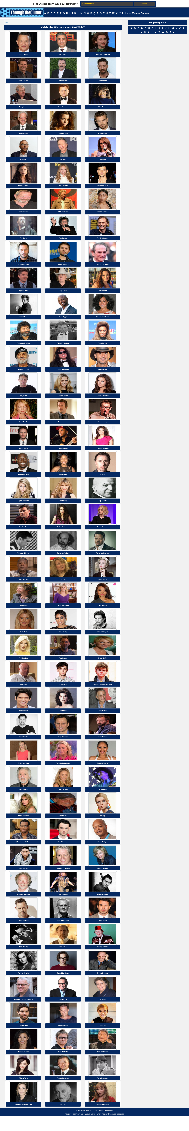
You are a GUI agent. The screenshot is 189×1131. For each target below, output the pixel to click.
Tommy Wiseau (63, 374)
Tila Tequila (102, 614)
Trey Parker (63, 667)
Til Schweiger (63, 1040)
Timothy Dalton (63, 347)
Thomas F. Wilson (63, 880)
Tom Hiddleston (102, 241)
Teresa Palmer (63, 401)
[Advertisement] (146, 71)
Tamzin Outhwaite (63, 773)
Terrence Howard (102, 560)
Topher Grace (23, 294)
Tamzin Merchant (102, 1119)
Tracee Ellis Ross (102, 321)
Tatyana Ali (63, 481)
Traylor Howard (102, 880)
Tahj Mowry (23, 880)
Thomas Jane (63, 427)
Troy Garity (23, 747)
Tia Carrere (102, 294)
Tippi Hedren (102, 587)
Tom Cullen (102, 933)
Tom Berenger (102, 640)
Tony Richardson (63, 933)
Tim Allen (63, 161)
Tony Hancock (102, 1093)
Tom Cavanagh (23, 933)
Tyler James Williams (23, 853)
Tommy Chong (23, 374)
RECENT (68, 1129)
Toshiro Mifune (102, 906)
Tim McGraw (102, 374)
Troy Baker (23, 614)
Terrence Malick (63, 560)
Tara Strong (63, 507)
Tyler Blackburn (63, 986)
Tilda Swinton (63, 214)
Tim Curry (23, 241)
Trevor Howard (102, 986)
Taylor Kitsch (23, 454)
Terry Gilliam (23, 214)
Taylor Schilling (23, 773)
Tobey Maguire (62, 268)
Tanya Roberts (23, 827)
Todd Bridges (103, 853)
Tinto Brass (63, 960)
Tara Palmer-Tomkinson (23, 1119)
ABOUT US (89, 1129)
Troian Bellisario (63, 534)
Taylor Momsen (23, 507)
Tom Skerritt (23, 800)
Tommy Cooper (102, 960)
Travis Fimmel (23, 268)
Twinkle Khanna (102, 454)
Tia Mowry (63, 640)
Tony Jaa (102, 1040)
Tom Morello (63, 454)
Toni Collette (63, 188)
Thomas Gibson (23, 560)
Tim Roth (102, 481)
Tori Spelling (23, 667)
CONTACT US (78, 1129)
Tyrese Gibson (23, 481)
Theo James (102, 135)
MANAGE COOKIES (116, 1129)
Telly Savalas (103, 507)
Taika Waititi (62, 55)
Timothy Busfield (23, 906)
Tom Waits (23, 321)
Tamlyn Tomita (23, 1066)
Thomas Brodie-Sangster (102, 693)
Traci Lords (23, 427)
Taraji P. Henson (102, 214)
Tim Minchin (63, 906)
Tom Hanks (23, 55)
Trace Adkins (102, 800)
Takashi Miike (63, 1066)
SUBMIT (144, 4)
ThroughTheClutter (86, 1126)
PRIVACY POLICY (101, 1129)
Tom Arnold (63, 1013)
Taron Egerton (63, 108)
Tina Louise (63, 720)
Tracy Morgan (23, 587)
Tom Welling (23, 534)
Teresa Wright (23, 986)
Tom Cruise (23, 81)
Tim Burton (63, 241)
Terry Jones (23, 108)
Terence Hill (63, 827)
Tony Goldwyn (63, 747)
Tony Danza (102, 720)
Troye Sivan (63, 693)
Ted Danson (23, 135)
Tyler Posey (23, 720)
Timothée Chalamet (102, 55)
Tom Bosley (23, 960)
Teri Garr (63, 587)
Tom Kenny (102, 427)
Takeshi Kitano (102, 1066)
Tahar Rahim (23, 1040)
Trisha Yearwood (63, 614)
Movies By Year (141, 13)
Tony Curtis (63, 294)
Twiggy (102, 827)
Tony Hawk (23, 401)
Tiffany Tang (23, 1093)
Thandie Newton (23, 188)
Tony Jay (63, 1119)
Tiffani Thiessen (103, 401)
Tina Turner (102, 108)
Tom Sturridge (63, 853)
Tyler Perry (23, 161)
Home (7, 22)
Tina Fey (102, 161)
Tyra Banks (102, 347)
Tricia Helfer (102, 667)
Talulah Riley (63, 135)
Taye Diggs (63, 321)
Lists (128, 13)
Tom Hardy (103, 81)
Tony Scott (23, 693)
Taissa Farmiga (102, 534)
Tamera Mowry (102, 773)
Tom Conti (102, 1013)
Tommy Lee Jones (102, 268)
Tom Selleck (63, 81)
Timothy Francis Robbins (23, 1013)
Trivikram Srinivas (23, 347)
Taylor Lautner (102, 188)
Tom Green (102, 747)
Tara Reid (23, 640)
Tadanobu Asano (63, 1093)
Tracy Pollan (63, 800)
